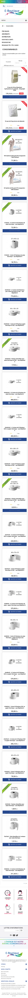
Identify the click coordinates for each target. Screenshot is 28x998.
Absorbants (6, 34)
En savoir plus (13, 993)
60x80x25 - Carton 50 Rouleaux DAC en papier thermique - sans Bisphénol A (14, 707)
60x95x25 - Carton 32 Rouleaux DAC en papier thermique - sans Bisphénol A (14, 772)
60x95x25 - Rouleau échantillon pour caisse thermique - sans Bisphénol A (14, 804)
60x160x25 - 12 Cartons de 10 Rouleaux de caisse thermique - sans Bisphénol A (14, 393)
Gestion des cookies (5, 994)
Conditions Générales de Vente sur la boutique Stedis (12, 987)
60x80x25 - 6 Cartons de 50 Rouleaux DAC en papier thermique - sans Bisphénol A (15, 674)
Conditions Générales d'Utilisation (16, 994)
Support (20, 895)
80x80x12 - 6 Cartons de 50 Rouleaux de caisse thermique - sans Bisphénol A (14, 869)
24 (10, 65)
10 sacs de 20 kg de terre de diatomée (14, 121)
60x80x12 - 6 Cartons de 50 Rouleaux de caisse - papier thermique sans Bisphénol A (15, 604)
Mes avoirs (3, 973)
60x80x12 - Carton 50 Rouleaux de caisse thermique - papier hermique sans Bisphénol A (14, 638)
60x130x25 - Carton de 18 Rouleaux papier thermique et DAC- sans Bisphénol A (14, 324)
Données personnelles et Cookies (8, 983)
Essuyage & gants (7, 39)
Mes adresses (4, 975)
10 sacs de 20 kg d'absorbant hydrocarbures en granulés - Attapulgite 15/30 (14, 89)
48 (12, 65)
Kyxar (15, 995)
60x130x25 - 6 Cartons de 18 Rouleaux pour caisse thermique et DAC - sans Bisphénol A (14, 291)
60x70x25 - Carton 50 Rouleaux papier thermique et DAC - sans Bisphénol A (15, 569)
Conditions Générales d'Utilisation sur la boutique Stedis (13, 985)
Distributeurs (6, 37)
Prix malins (5, 31)
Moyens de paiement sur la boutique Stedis (10, 988)
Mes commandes (5, 971)
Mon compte (5, 969)
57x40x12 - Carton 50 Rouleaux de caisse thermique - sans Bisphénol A (14, 255)
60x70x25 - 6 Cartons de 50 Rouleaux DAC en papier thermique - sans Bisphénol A (15, 536)
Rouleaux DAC (6, 42)
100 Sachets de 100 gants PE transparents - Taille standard (14, 156)
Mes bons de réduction (6, 978)
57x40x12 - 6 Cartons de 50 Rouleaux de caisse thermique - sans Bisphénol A (14, 223)
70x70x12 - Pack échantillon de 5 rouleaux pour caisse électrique (14, 837)
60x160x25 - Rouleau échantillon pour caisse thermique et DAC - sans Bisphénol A (14, 500)
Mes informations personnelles (7, 976)
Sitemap (3, 966)
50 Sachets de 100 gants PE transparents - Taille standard (14, 188)
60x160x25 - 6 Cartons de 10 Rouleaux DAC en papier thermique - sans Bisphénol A (15, 429)
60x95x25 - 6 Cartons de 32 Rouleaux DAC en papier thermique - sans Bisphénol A (15, 739)
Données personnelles (21, 993)
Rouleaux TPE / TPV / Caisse (10, 45)
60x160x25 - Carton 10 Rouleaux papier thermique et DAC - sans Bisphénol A (15, 464)
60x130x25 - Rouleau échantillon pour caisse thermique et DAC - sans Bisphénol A (14, 360)
